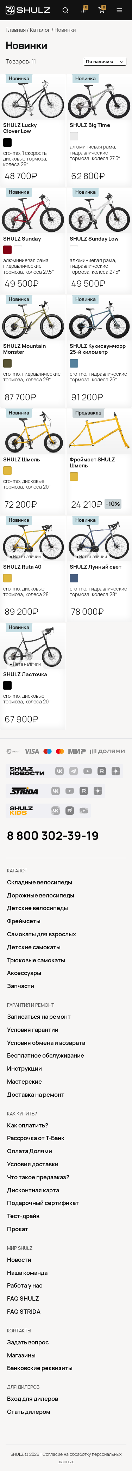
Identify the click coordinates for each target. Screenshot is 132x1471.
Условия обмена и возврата (46, 1043)
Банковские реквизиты (40, 1368)
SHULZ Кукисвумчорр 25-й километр (98, 349)
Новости (19, 1260)
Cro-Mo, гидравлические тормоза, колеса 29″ (32, 377)
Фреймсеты (23, 921)
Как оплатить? (27, 1125)
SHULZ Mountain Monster (24, 349)
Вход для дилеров (32, 1399)
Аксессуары (24, 973)
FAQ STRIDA (23, 1311)
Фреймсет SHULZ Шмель (92, 462)
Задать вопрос (28, 1342)
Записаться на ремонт (39, 1017)
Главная (16, 30)
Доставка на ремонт (35, 1094)
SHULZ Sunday (22, 238)
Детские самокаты (34, 947)
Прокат (17, 1229)
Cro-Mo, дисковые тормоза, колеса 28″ (27, 592)
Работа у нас (24, 1285)
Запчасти (20, 986)
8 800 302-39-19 (53, 835)
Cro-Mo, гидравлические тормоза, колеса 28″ (98, 592)
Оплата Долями (29, 1151)
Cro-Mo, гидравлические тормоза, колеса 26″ (98, 377)
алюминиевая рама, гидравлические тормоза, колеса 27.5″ (95, 153)
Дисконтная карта (33, 1190)
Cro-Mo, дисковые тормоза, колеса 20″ (27, 484)
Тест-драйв (23, 1216)
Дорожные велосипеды (40, 895)
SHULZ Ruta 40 (22, 566)
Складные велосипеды (39, 882)
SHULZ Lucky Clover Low (20, 128)
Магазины (21, 1355)
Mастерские (24, 1081)
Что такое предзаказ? (38, 1177)
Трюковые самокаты (36, 960)
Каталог (40, 30)
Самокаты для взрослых (41, 934)
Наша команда (27, 1273)
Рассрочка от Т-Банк (35, 1138)
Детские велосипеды (37, 908)
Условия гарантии (32, 1030)
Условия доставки (32, 1164)
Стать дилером (28, 1412)
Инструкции (24, 1068)
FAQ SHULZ (23, 1298)
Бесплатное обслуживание (45, 1055)
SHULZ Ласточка (25, 674)
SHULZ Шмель (21, 459)
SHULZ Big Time (90, 125)
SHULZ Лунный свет (95, 566)
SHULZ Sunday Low (94, 238)
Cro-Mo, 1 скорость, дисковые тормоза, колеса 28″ (25, 159)
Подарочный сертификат (43, 1203)
